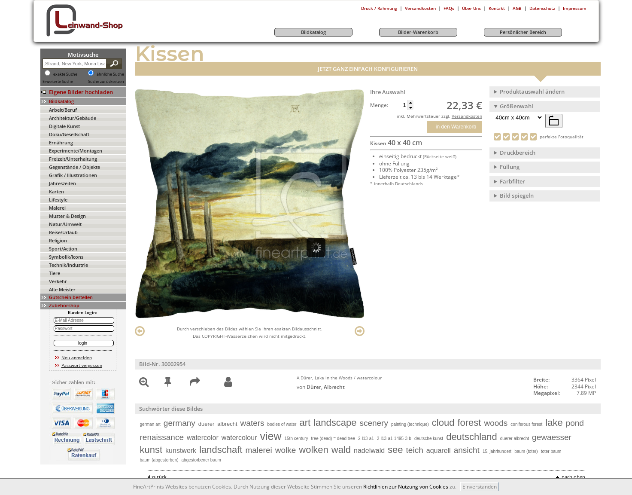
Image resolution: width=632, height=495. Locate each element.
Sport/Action (63, 248)
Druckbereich (517, 152)
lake (553, 422)
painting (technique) (410, 424)
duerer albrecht (514, 438)
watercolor (203, 437)
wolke (285, 450)
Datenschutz (542, 8)
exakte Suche (65, 74)
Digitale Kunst (64, 126)
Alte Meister (62, 289)
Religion (58, 240)
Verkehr (58, 281)
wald (341, 449)
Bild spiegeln (517, 195)
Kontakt (497, 8)
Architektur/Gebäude (72, 118)
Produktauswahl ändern (532, 91)
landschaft (220, 449)
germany (179, 423)
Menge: (379, 105)
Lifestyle (58, 199)
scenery (373, 423)
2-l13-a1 (366, 438)
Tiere (54, 273)
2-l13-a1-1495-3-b (394, 438)
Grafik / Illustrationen (73, 175)
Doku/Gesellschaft (69, 134)
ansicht (467, 450)
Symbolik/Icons (66, 257)
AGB (517, 8)
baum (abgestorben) (159, 460)
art (304, 422)
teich (414, 450)
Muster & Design (67, 216)
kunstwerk (180, 450)
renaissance (162, 437)
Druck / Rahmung (379, 8)
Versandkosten (420, 8)
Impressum (574, 8)
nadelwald (369, 450)
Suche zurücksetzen (106, 81)
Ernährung (61, 142)
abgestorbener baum (201, 460)
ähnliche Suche (110, 74)
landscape (334, 422)
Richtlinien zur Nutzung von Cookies (405, 486)
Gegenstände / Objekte (74, 167)
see (395, 449)
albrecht (227, 424)
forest (469, 422)
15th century (296, 438)
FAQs (449, 8)
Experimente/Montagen (75, 150)
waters (252, 423)
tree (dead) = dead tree (333, 438)
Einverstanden (479, 486)
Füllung (510, 167)
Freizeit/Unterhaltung (73, 159)
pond (575, 423)
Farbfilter (512, 181)
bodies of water (282, 424)
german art (150, 424)
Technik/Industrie (68, 265)
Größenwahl (516, 106)
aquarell (438, 450)
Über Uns (471, 8)
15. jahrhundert (497, 451)
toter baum (551, 451)
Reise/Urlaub (63, 232)
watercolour (239, 437)
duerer (206, 424)
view (270, 436)
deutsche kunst (428, 438)
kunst (151, 449)
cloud (443, 422)
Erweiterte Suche (58, 81)
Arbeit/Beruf (63, 110)
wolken (313, 449)
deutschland (471, 436)
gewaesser (551, 437)
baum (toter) (526, 451)
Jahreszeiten (62, 183)
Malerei (57, 208)
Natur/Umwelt (65, 224)
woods (495, 423)
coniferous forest (526, 424)
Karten (56, 191)
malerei (258, 450)
